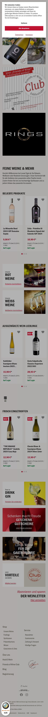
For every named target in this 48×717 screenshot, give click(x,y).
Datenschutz (19, 35)
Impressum (29, 35)
